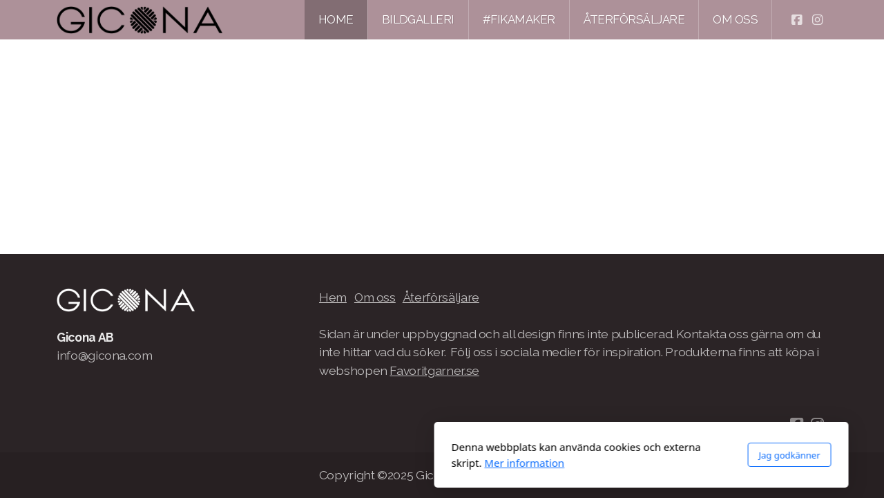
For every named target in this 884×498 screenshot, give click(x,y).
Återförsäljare (441, 297)
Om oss (375, 297)
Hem (333, 297)
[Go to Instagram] (817, 20)
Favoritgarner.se (434, 370)
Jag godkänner (590, 455)
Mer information (325, 463)
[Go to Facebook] (796, 20)
